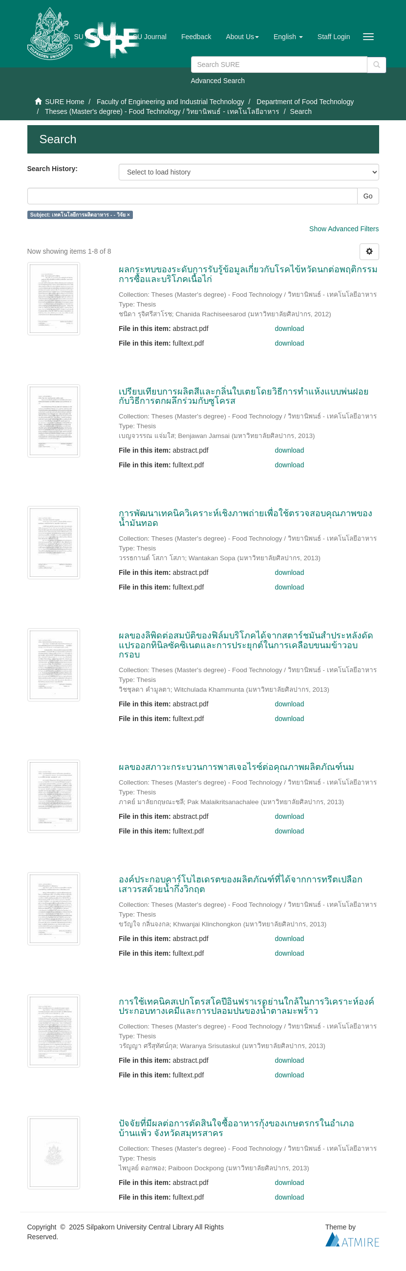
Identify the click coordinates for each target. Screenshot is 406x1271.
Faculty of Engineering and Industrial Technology (170, 102)
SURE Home (64, 102)
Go (368, 196)
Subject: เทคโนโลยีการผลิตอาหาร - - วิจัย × (80, 215)
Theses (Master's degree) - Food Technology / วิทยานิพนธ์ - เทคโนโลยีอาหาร (162, 111)
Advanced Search (218, 81)
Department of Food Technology (305, 102)
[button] (242, 36)
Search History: (52, 169)
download (289, 328)
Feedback (196, 37)
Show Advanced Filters (344, 229)
